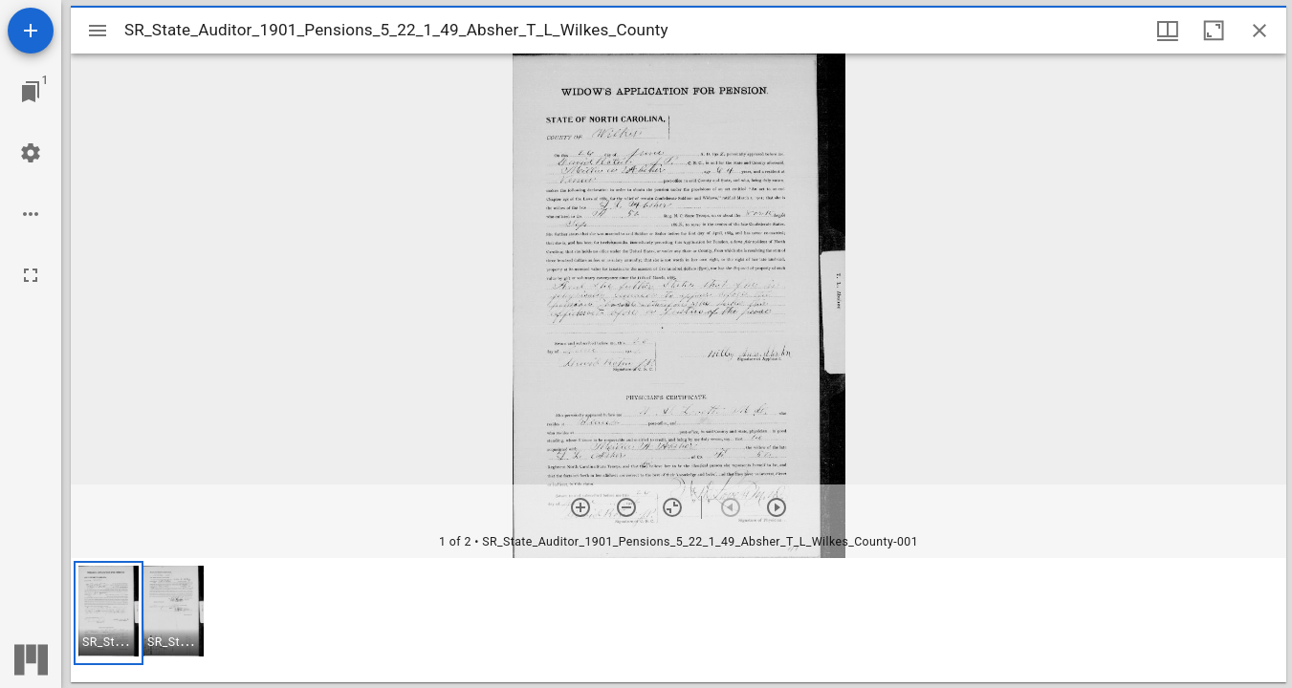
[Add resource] (31, 31)
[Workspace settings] (31, 153)
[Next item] (776, 507)
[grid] (678, 620)
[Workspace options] (31, 214)
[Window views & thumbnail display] (1168, 31)
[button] (108, 613)
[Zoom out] (626, 507)
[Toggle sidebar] (97, 31)
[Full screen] (31, 275)
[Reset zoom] (672, 507)
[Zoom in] (580, 507)
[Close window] (1259, 31)
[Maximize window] (1214, 31)
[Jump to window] (31, 92)
